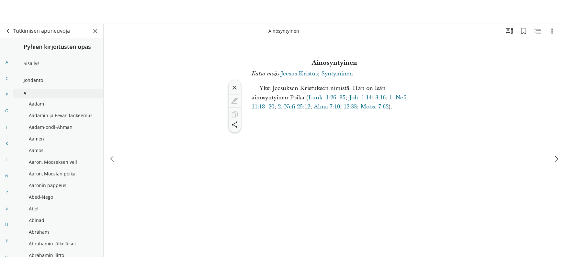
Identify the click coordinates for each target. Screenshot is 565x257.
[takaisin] (8, 31)
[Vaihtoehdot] (552, 31)
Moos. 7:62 (374, 107)
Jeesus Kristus (299, 74)
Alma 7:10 (327, 107)
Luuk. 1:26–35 (326, 98)
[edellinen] (112, 134)
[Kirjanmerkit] (523, 31)
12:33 (350, 107)
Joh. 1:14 (360, 98)
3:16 (380, 98)
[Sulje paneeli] (95, 31)
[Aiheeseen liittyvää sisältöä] (537, 31)
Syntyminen (337, 74)
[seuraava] (555, 134)
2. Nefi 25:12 (294, 107)
